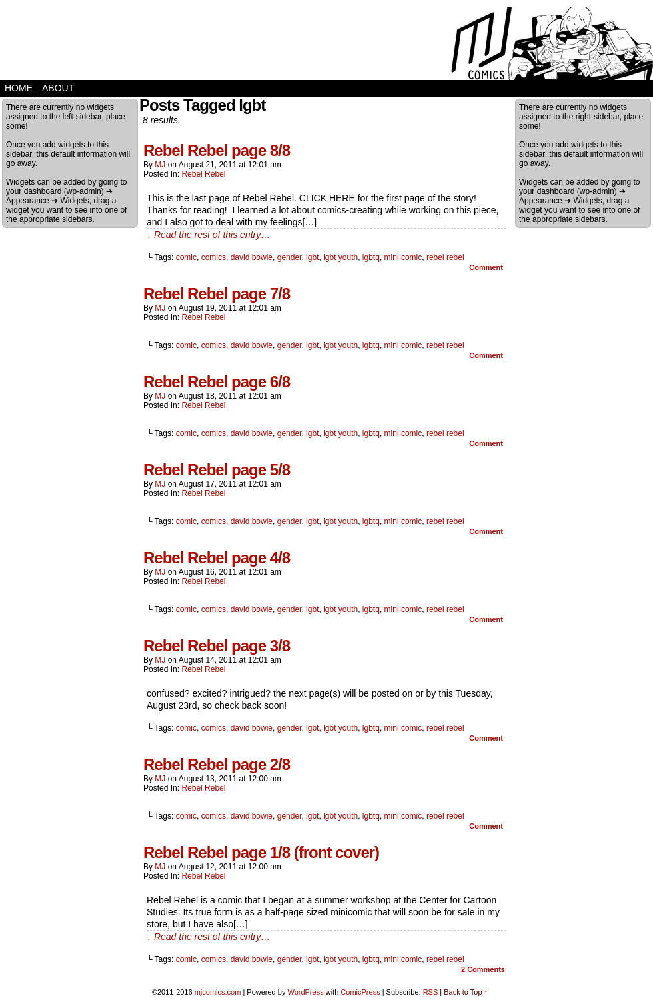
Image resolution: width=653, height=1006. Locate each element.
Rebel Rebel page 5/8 (216, 470)
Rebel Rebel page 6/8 (216, 382)
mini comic (403, 257)
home (19, 88)
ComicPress (360, 992)
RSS (430, 992)
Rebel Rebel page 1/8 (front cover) (261, 852)
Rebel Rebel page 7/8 (216, 294)
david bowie (252, 257)
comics (213, 257)
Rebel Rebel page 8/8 (216, 150)
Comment (486, 267)
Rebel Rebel (203, 174)
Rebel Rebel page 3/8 (216, 646)
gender (289, 257)
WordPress (305, 992)
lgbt (312, 257)
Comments (483, 969)
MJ (160, 164)
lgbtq (371, 257)
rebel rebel (445, 257)
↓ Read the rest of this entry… (208, 234)
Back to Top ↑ (466, 992)
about (58, 88)
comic (186, 257)
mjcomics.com (218, 992)
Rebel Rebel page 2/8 (216, 764)
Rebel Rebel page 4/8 (216, 558)
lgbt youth (340, 257)
